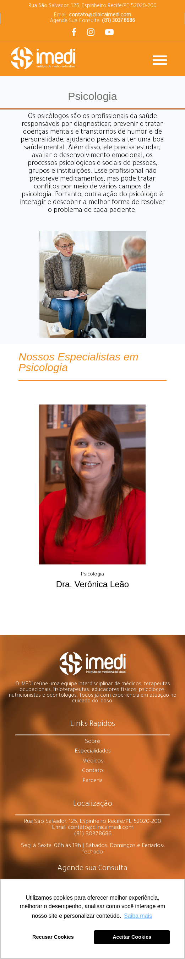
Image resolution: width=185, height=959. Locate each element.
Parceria (92, 781)
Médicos (92, 762)
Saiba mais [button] (138, 916)
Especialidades (93, 752)
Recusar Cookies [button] (53, 937)
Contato (92, 771)
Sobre (92, 742)
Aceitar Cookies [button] (132, 937)
